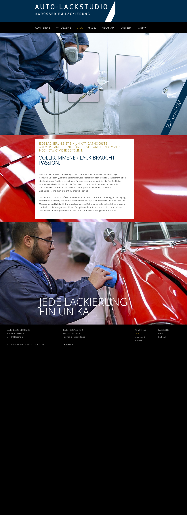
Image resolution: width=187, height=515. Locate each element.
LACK (80, 27)
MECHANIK (108, 27)
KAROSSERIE (63, 27)
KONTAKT (142, 27)
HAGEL (92, 27)
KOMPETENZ (42, 27)
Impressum (68, 344)
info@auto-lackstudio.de (74, 336)
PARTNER (125, 27)
